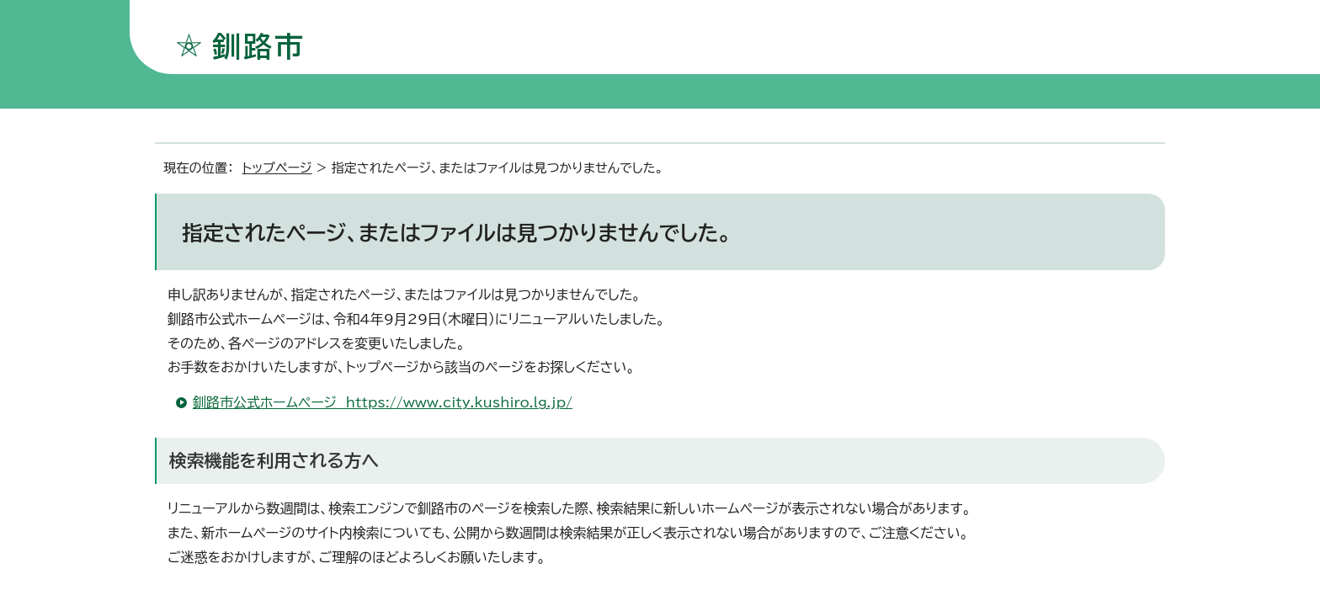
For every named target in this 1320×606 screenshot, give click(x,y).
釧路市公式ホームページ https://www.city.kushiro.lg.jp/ (382, 402)
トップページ (277, 168)
